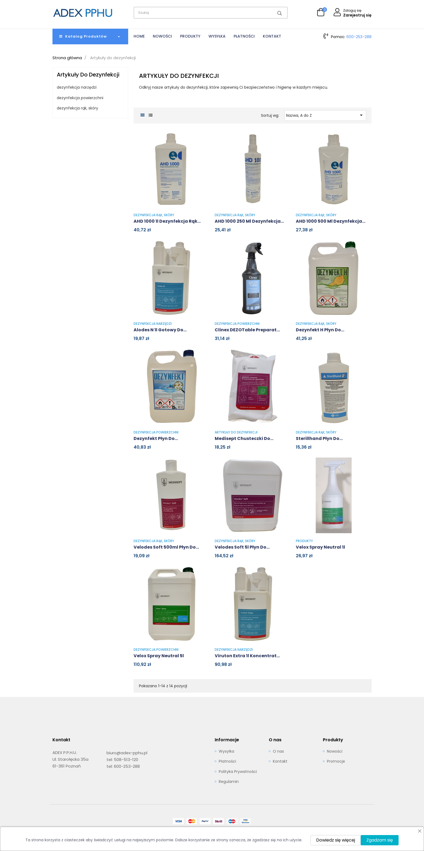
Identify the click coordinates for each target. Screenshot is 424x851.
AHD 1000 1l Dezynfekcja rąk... (167, 221)
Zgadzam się (379, 840)
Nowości (334, 751)
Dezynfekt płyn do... (156, 438)
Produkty (304, 541)
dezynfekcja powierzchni (80, 98)
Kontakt (280, 761)
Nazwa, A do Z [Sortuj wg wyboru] (325, 115)
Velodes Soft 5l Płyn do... (242, 547)
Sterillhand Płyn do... (319, 438)
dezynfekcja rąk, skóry (77, 108)
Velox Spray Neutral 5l (159, 656)
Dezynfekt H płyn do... (320, 330)
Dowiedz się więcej (335, 840)
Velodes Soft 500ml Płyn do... (166, 547)
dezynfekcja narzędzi (77, 87)
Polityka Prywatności (238, 771)
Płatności (227, 761)
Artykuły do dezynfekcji (88, 74)
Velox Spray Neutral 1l (320, 547)
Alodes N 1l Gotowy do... (160, 330)
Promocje (336, 761)
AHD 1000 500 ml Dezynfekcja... (330, 221)
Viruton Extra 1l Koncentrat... (247, 656)
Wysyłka (226, 751)
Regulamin (229, 781)
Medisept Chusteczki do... (244, 438)
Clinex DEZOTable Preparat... (247, 330)
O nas (278, 751)
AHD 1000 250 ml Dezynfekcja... (249, 221)
